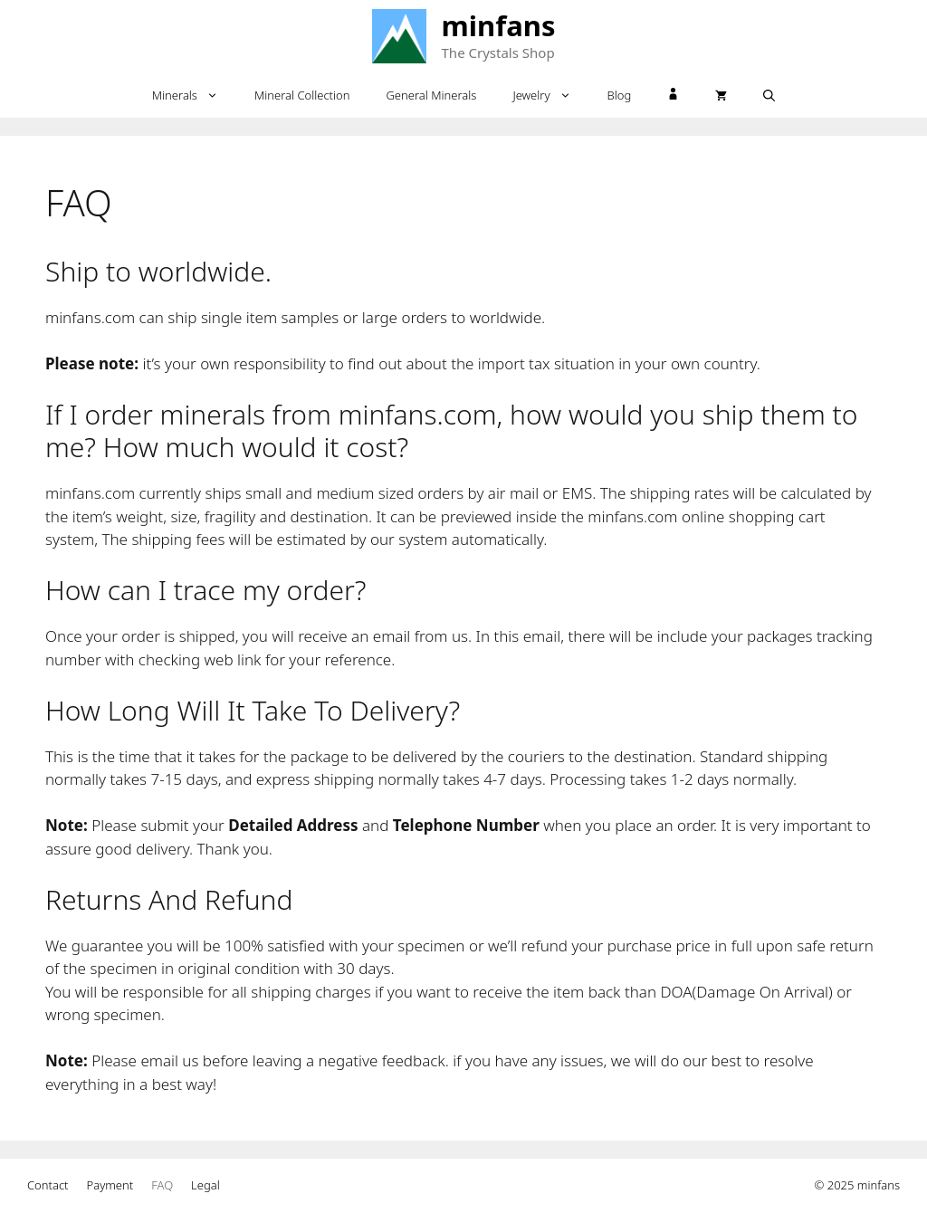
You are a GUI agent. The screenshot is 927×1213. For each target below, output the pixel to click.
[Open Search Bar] (769, 95)
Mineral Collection (302, 95)
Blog (619, 95)
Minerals (194, 95)
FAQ (162, 1185)
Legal (205, 1185)
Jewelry (550, 95)
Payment (110, 1185)
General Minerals (431, 95)
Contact (48, 1185)
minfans (499, 25)
